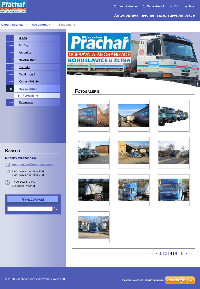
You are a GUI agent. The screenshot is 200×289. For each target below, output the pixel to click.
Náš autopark (41, 24)
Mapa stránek (156, 6)
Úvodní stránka (127, 6)
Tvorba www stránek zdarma (142, 280)
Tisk (191, 6)
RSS (176, 6)
